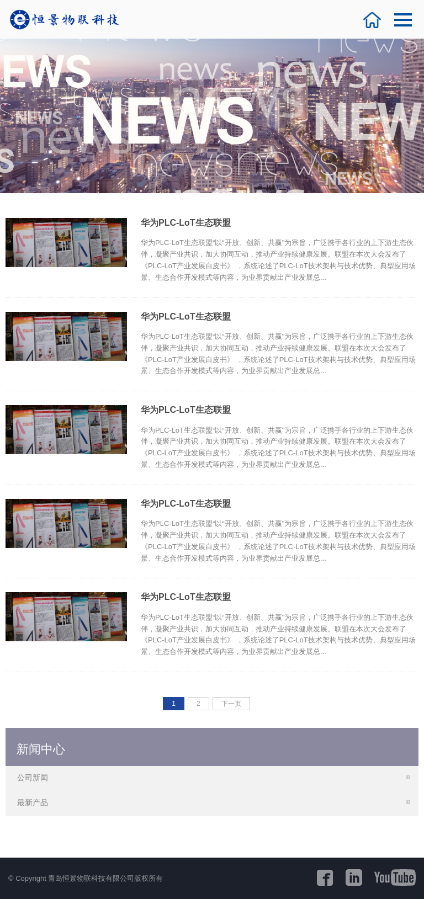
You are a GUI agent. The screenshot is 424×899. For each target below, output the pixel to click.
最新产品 (32, 802)
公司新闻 (32, 777)
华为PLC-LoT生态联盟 (186, 222)
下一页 (231, 704)
